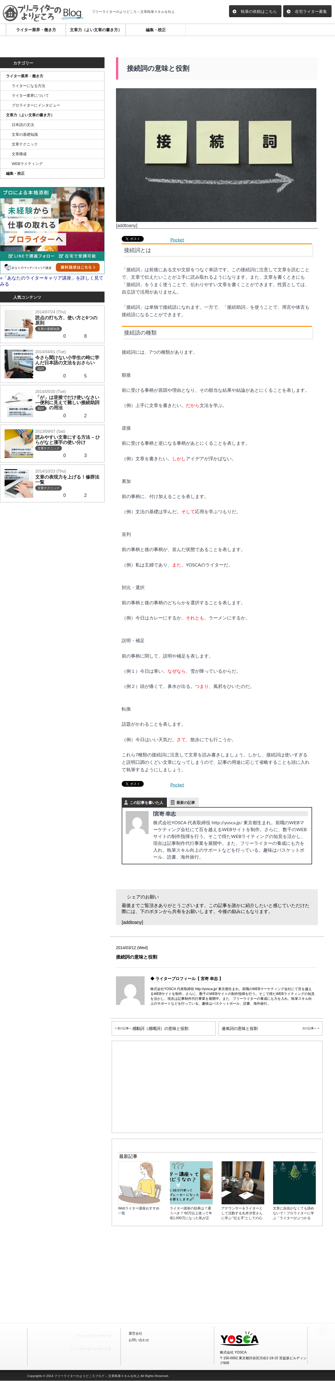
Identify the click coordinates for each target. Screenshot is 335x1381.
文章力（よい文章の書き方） (96, 29)
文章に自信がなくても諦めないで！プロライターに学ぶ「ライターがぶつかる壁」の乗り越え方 (294, 1213)
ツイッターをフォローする (90, 1349)
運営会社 (135, 1333)
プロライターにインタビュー (36, 105)
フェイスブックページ (94, 1336)
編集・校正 (156, 29)
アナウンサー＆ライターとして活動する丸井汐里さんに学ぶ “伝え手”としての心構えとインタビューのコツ (243, 1213)
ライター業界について (30, 95)
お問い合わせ (139, 1340)
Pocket (177, 239)
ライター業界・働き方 (36, 29)
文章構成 (19, 154)
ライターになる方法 (28, 86)
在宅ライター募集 (306, 11)
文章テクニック (25, 144)
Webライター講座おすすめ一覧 (140, 1208)
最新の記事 (185, 802)
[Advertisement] (53, 1100)
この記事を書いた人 (146, 802)
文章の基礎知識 (25, 134)
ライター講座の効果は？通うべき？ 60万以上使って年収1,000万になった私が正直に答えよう (191, 1213)
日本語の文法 (23, 125)
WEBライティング (27, 164)
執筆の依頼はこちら (254, 11)
